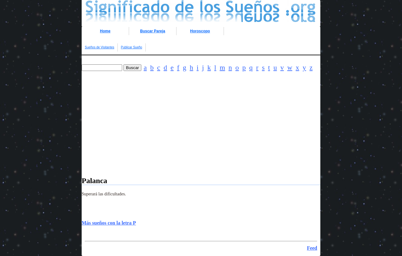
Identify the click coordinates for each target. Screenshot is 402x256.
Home (105, 31)
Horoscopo (200, 31)
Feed (312, 248)
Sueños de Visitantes (99, 47)
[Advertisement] (201, 133)
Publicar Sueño (131, 47)
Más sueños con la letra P (109, 223)
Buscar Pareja (152, 31)
